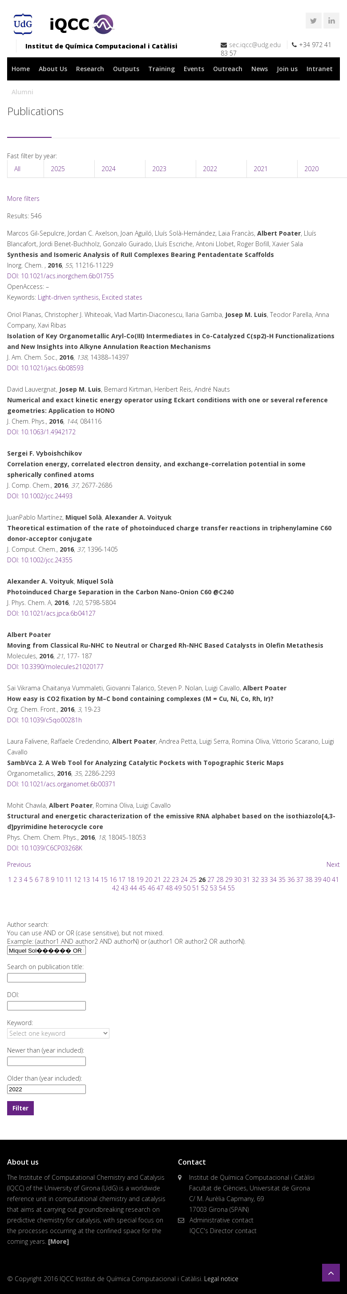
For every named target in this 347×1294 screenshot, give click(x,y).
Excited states (122, 297)
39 (317, 879)
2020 (311, 168)
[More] (58, 1241)
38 (308, 879)
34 (273, 879)
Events (194, 68)
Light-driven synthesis (68, 297)
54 (222, 888)
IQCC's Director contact (223, 1230)
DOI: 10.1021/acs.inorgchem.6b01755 (60, 276)
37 (299, 879)
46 (151, 888)
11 (68, 879)
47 (160, 888)
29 (228, 879)
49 (178, 888)
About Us (53, 68)
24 (184, 879)
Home (21, 68)
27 (210, 879)
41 (335, 879)
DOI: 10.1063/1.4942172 (41, 432)
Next (333, 864)
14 (95, 879)
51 (195, 888)
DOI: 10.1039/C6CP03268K (44, 848)
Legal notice (221, 1278)
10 (59, 879)
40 (326, 879)
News (259, 68)
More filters (23, 198)
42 (115, 888)
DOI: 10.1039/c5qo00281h (44, 720)
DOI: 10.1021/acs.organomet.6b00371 (61, 784)
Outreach (227, 68)
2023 (159, 168)
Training (161, 68)
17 (121, 879)
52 (204, 888)
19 (139, 879)
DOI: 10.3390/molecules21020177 (55, 666)
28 (219, 879)
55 (231, 888)
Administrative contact (222, 1220)
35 (282, 879)
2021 (261, 168)
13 (86, 879)
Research (90, 68)
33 (264, 879)
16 (113, 879)
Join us (287, 68)
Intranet (320, 68)
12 (77, 879)
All (17, 168)
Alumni (22, 92)
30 (237, 879)
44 (133, 888)
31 (246, 879)
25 (193, 879)
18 (130, 879)
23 (175, 879)
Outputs (126, 68)
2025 (58, 168)
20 (148, 879)
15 (104, 879)
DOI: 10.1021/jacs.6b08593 (45, 368)
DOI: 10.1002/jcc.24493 (40, 496)
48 (169, 888)
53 (213, 888)
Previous (19, 864)
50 (186, 888)
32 (255, 879)
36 (291, 879)
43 (124, 888)
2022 (210, 168)
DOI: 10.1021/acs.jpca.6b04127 (51, 613)
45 (142, 888)
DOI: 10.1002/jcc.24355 (40, 560)
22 (166, 879)
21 (157, 879)
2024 (108, 168)
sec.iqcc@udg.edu (255, 44)
